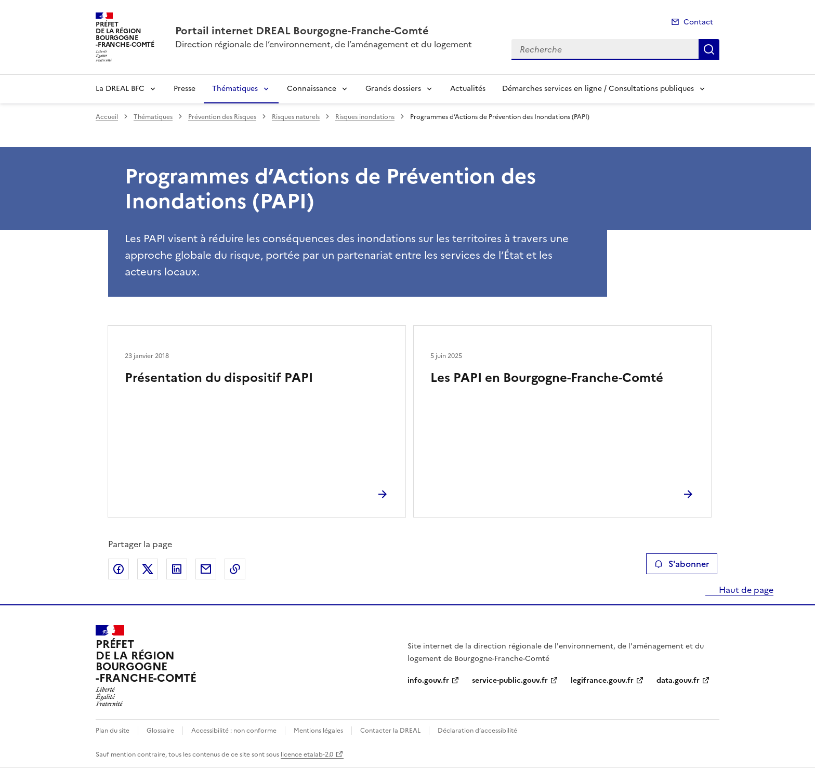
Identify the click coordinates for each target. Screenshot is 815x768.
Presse (184, 88)
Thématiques (235, 88)
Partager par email (205, 569)
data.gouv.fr (678, 680)
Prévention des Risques (222, 117)
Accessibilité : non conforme (234, 730)
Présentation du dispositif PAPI (219, 377)
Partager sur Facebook (118, 569)
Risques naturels (296, 117)
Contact (698, 22)
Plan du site (112, 730)
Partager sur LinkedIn (176, 569)
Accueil (107, 117)
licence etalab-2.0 (307, 754)
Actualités (467, 88)
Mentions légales (318, 730)
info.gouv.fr (428, 680)
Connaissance (311, 88)
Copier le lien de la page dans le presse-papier (235, 569)
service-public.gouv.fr (510, 680)
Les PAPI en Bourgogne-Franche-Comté (546, 377)
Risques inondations (365, 117)
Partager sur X (147, 569)
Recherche (709, 49)
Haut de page (745, 590)
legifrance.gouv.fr (602, 680)
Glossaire (160, 730)
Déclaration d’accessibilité (477, 730)
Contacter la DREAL (390, 730)
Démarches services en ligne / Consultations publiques (598, 88)
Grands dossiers (393, 88)
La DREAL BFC (120, 88)
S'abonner (681, 564)
